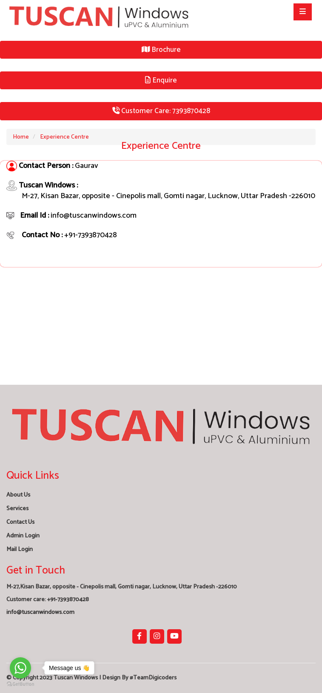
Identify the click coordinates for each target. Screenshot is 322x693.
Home (21, 137)
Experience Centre (64, 137)
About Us (18, 495)
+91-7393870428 (68, 600)
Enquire (161, 80)
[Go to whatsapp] (20, 668)
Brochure (161, 50)
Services (17, 509)
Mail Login (19, 549)
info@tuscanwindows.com (40, 612)
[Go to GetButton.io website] (20, 684)
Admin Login (23, 536)
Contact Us (20, 522)
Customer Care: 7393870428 (161, 111)
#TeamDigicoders (153, 678)
